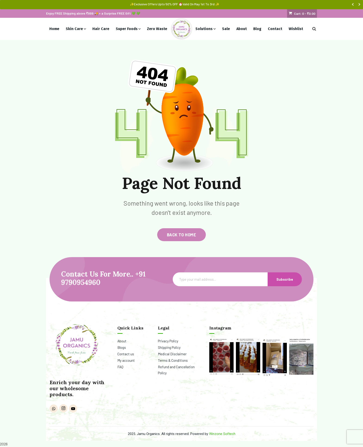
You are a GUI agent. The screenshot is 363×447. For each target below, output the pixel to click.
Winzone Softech (222, 434)
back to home (181, 234)
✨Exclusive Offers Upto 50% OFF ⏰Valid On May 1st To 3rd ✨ (174, 4)
